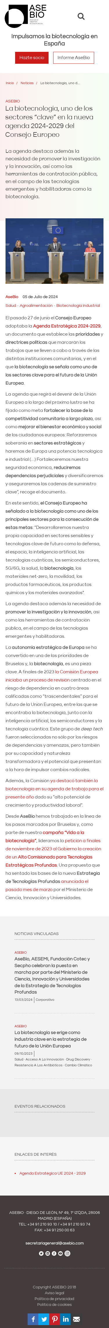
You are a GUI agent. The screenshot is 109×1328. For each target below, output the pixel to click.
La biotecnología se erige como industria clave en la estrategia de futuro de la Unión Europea (51, 1039)
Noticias (27, 83)
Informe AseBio (74, 57)
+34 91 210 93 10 (42, 1224)
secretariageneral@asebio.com (55, 1243)
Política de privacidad (54, 1299)
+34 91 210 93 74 (75, 1224)
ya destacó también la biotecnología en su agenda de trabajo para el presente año (54, 788)
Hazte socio (31, 57)
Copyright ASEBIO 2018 (54, 1287)
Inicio (10, 83)
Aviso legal (54, 1293)
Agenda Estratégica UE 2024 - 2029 (52, 1173)
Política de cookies (54, 1305)
